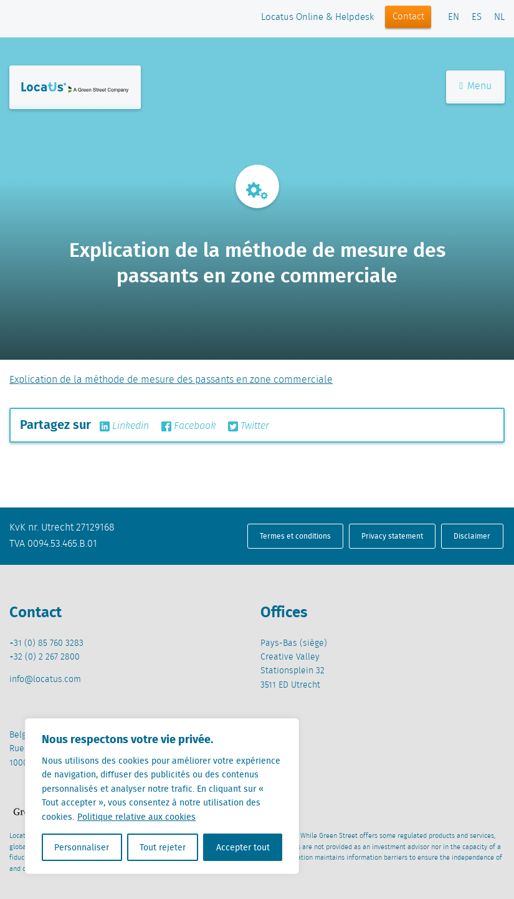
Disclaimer (472, 536)
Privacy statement (392, 536)
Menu (475, 86)
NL (499, 17)
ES (477, 17)
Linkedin (124, 426)
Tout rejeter (163, 847)
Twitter (248, 426)
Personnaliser (81, 847)
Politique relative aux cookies (136, 816)
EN (453, 17)
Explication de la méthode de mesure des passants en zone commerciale (171, 380)
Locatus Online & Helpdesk (317, 17)
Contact (408, 16)
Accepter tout (243, 847)
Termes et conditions (295, 536)
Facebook (188, 426)
